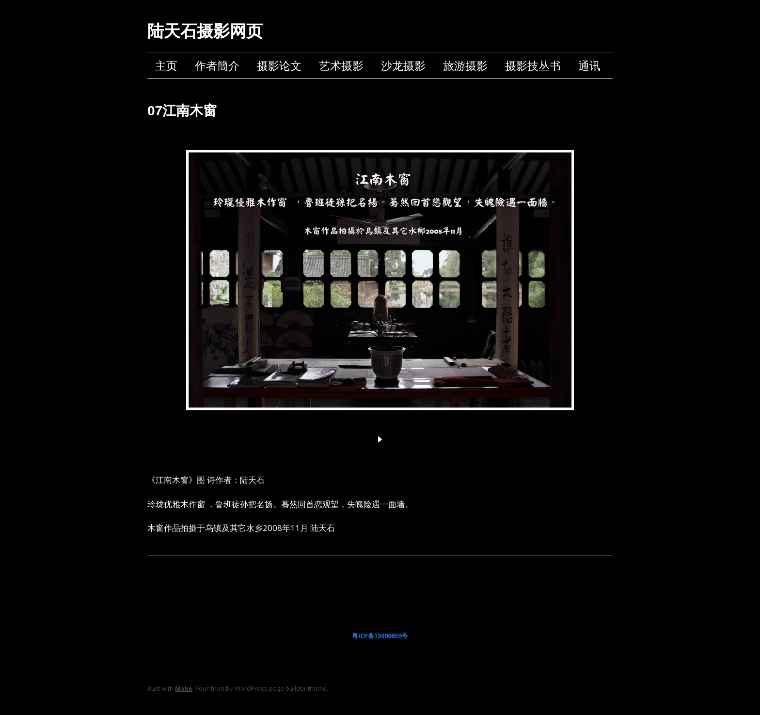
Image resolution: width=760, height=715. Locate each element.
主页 (166, 65)
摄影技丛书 (533, 65)
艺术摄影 (341, 65)
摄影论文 (279, 65)
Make (183, 688)
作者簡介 (217, 65)
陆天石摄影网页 (205, 31)
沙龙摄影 (403, 65)
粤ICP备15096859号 (380, 635)
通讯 (589, 65)
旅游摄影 (465, 65)
